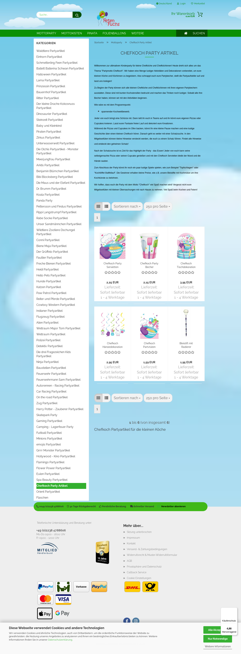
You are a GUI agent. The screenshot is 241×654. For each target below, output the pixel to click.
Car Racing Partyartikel (51, 391)
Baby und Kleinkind (49, 125)
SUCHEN (199, 33)
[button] (98, 206)
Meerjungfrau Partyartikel (53, 159)
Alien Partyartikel (47, 322)
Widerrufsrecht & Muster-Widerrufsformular (152, 554)
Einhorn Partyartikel (49, 57)
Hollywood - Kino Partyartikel (55, 456)
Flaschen (42, 497)
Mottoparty (46, 33)
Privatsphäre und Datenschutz (144, 566)
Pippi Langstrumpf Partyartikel (56, 212)
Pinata (92, 33)
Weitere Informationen (218, 646)
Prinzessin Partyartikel (50, 86)
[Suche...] (77, 15)
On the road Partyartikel (52, 397)
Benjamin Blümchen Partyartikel (57, 171)
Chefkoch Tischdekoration (186, 265)
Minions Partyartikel (49, 438)
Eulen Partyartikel (47, 474)
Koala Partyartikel (47, 194)
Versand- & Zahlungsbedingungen (147, 549)
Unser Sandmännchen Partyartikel (58, 224)
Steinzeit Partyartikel (49, 120)
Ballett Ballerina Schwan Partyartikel (60, 68)
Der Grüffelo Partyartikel (52, 251)
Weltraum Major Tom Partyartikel (58, 328)
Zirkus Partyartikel (48, 137)
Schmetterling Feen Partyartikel (56, 62)
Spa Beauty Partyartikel (51, 480)
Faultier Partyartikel (49, 257)
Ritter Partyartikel (47, 98)
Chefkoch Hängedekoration (112, 345)
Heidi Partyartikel (47, 269)
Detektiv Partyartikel (49, 346)
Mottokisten (71, 33)
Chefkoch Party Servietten (113, 265)
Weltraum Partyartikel (50, 334)
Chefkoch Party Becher (149, 265)
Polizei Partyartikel (48, 340)
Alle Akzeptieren (217, 630)
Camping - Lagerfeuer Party (54, 427)
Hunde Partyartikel (48, 281)
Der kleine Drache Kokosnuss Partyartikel (55, 106)
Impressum (133, 537)
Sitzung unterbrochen (139, 532)
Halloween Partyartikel (51, 74)
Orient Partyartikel (48, 491)
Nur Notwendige (218, 638)
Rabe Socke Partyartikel (52, 218)
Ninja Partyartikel (47, 362)
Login (181, 3)
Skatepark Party (46, 415)
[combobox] (127, 206)
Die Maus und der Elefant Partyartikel (60, 182)
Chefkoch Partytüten (149, 345)
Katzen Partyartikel (48, 287)
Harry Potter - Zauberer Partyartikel (59, 409)
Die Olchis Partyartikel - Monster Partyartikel (57, 151)
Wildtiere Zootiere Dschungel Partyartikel (55, 232)
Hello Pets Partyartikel (50, 275)
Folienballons (114, 33)
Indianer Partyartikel (49, 310)
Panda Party (44, 200)
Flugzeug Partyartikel (50, 316)
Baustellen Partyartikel (51, 368)
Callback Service (136, 572)
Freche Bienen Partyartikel (53, 263)
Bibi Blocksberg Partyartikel (54, 177)
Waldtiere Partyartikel (50, 51)
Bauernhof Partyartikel (51, 92)
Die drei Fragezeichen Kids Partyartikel (53, 354)
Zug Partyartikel (46, 403)
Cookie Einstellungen (139, 578)
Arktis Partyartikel (47, 165)
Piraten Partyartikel (48, 131)
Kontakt (131, 543)
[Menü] (235, 610)
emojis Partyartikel (48, 444)
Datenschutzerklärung (60, 639)
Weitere (137, 33)
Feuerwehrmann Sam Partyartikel (58, 379)
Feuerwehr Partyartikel (51, 373)
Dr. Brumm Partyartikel (51, 188)
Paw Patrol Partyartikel (51, 293)
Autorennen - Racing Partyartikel (57, 385)
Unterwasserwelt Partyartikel (55, 143)
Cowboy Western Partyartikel (55, 305)
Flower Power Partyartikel (53, 468)
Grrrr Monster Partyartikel (53, 450)
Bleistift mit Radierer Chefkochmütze (186, 345)
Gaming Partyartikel (49, 421)
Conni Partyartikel (47, 240)
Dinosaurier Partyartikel (51, 114)
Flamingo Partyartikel (50, 462)
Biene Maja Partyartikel (51, 246)
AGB (129, 560)
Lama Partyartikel (47, 80)
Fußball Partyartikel (49, 433)
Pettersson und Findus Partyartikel (59, 206)
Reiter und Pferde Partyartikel (55, 299)
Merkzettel (198, 3)
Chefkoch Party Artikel (52, 485)
